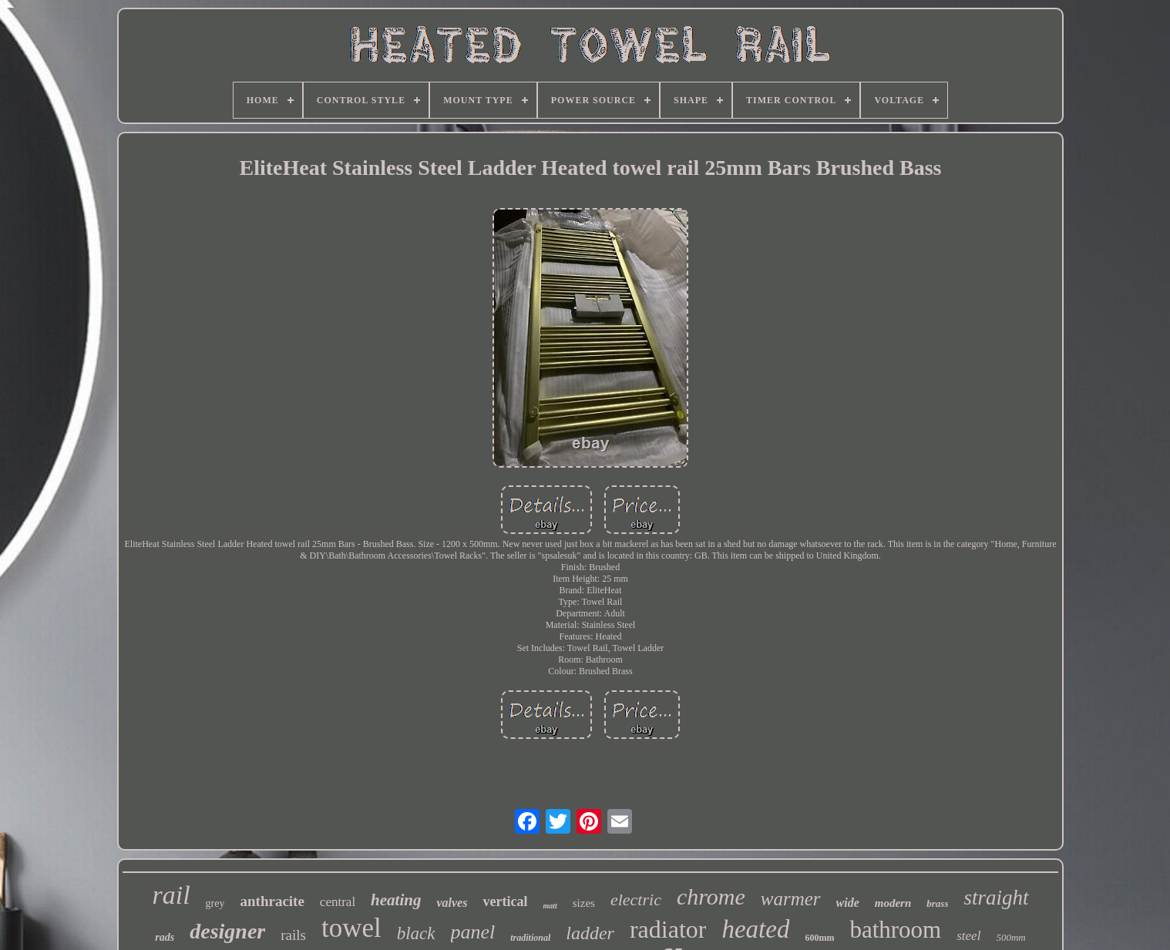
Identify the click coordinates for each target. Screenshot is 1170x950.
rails (293, 935)
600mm (819, 937)
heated (755, 929)
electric (635, 899)
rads (164, 937)
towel (351, 928)
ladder (590, 933)
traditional (530, 937)
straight (995, 897)
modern (893, 903)
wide (847, 902)
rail (171, 895)
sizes (584, 903)
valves (451, 902)
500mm (1010, 937)
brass (937, 903)
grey (215, 903)
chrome (711, 896)
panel (473, 932)
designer (227, 931)
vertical (504, 901)
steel (968, 935)
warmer (791, 898)
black (416, 933)
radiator (668, 929)
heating (396, 900)
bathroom (895, 929)
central (337, 902)
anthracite (272, 901)
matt (549, 905)
